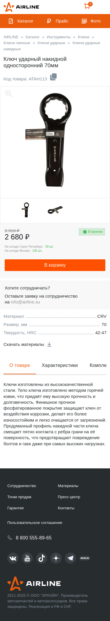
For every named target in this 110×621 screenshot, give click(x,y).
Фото (96, 20)
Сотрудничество (21, 486)
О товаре (19, 365)
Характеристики (60, 365)
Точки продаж (19, 497)
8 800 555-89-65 (34, 537)
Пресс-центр (69, 497)
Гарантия (15, 508)
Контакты (66, 508)
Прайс (62, 20)
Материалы (68, 486)
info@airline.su (25, 301)
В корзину (55, 265)
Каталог (26, 20)
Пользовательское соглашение (34, 522)
